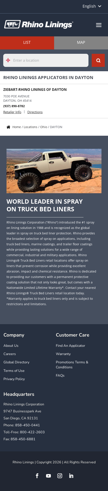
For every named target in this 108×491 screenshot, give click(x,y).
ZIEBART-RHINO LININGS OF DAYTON (35, 89)
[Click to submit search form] (98, 60)
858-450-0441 (27, 425)
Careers (9, 354)
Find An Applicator (70, 345)
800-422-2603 (32, 432)
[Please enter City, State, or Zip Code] (45, 60)
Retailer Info (12, 112)
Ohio (44, 127)
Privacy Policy (14, 379)
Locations (31, 127)
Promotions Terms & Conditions (72, 364)
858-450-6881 (23, 439)
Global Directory (16, 362)
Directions (35, 112)
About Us (10, 345)
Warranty (63, 354)
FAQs (60, 375)
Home (17, 127)
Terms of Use (14, 370)
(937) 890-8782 (14, 106)
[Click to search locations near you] (9, 60)
